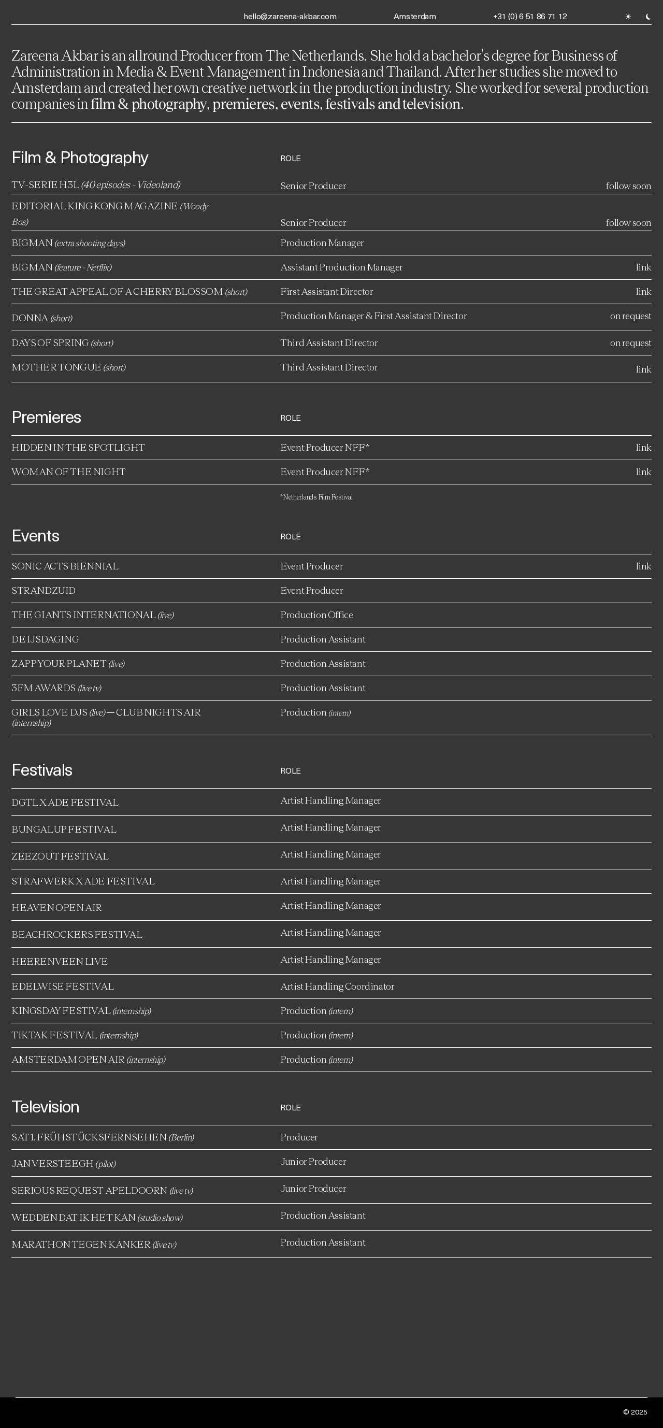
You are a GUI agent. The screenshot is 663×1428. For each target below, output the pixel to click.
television (431, 103)
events (300, 103)
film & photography (149, 103)
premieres (243, 103)
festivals (351, 103)
